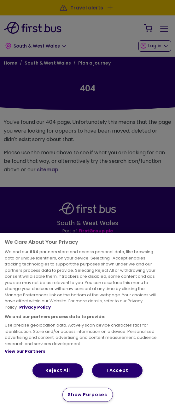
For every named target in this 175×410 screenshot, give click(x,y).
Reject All (57, 370)
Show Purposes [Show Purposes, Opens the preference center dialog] (87, 394)
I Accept (117, 370)
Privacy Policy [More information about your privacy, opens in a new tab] (35, 307)
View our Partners (25, 351)
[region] (87, 321)
